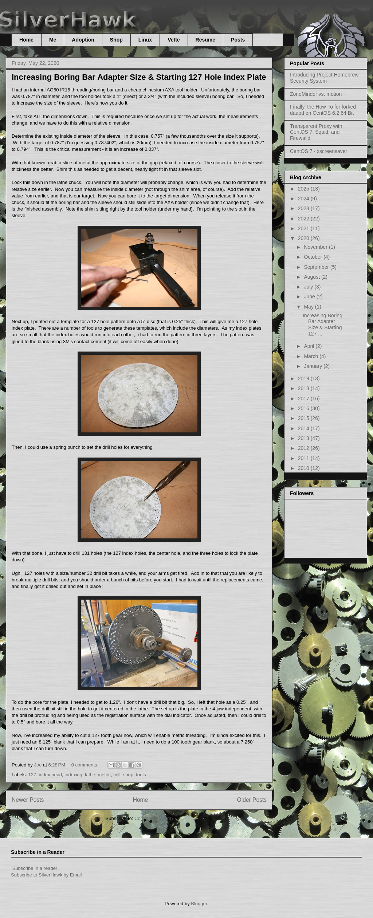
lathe (90, 774)
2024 (304, 198)
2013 (304, 438)
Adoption (83, 40)
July (309, 287)
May (309, 307)
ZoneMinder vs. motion (316, 94)
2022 (304, 218)
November (316, 247)
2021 (304, 228)
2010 (304, 468)
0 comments (84, 765)
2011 (304, 458)
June (310, 296)
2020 (304, 238)
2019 (304, 378)
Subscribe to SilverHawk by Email (46, 875)
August (312, 277)
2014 (304, 428)
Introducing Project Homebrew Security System (324, 78)
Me (52, 40)
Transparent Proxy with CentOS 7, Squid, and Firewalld (316, 132)
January (313, 366)
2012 (304, 448)
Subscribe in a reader (35, 868)
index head (50, 774)
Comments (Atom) (153, 818)
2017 (304, 398)
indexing (73, 774)
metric (104, 774)
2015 (304, 418)
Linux (145, 40)
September (317, 267)
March (311, 356)
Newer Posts (28, 800)
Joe (38, 765)
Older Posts (252, 800)
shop (128, 774)
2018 (304, 388)
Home (26, 40)
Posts (238, 40)
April (309, 346)
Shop (116, 40)
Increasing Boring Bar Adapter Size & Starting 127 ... (322, 325)
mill (117, 774)
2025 (304, 189)
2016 (304, 408)
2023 (304, 208)
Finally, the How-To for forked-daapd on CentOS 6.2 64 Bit (324, 110)
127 (32, 774)
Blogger (199, 903)
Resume (205, 40)
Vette (174, 40)
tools (141, 774)
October (313, 257)
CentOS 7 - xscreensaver (318, 151)
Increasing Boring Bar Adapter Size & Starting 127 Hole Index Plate (139, 77)
